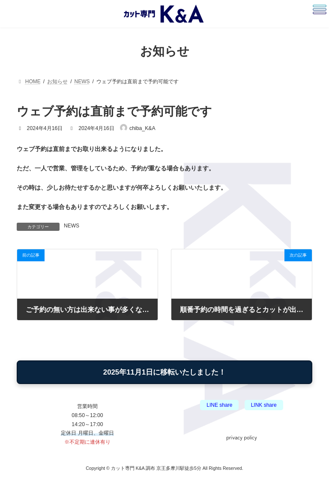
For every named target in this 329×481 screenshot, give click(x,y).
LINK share (264, 405)
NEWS (71, 226)
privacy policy (241, 436)
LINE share (219, 405)
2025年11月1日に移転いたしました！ (164, 372)
